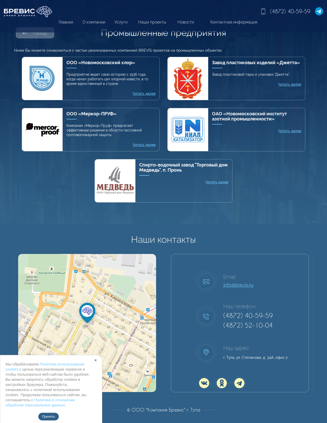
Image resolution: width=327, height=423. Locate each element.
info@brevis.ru (238, 285)
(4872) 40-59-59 (290, 11)
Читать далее (144, 94)
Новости (186, 22)
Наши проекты (152, 22)
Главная (66, 22)
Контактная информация (233, 22)
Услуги (120, 22)
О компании (94, 22)
